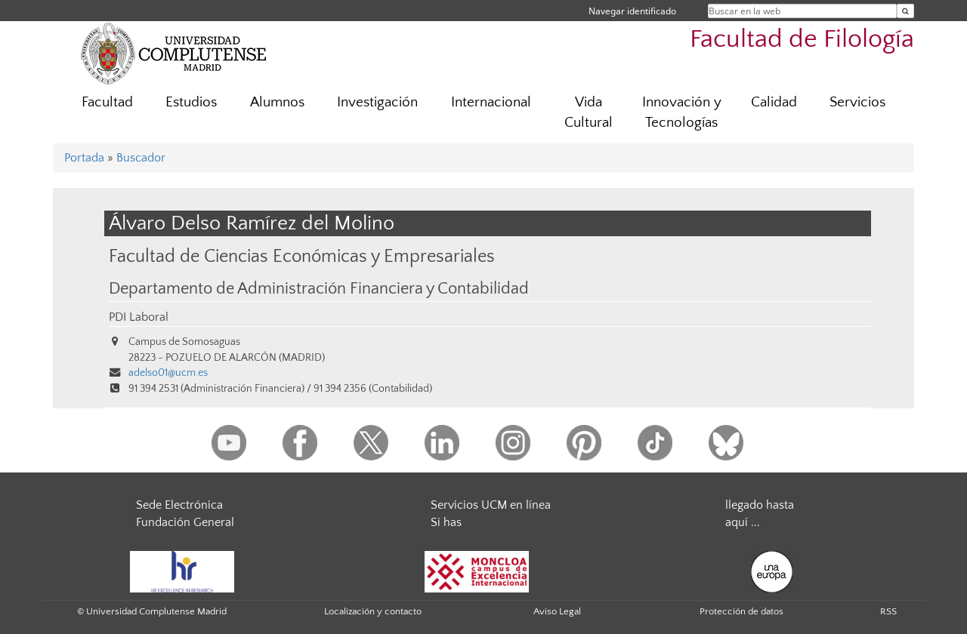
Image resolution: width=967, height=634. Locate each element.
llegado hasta (759, 505)
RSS (888, 611)
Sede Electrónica (179, 505)
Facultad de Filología (802, 40)
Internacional (491, 102)
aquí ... (742, 522)
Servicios (857, 102)
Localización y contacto (373, 611)
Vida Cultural (588, 112)
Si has (446, 522)
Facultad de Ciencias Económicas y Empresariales (302, 256)
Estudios (191, 102)
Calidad (774, 102)
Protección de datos (741, 611)
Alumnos (277, 102)
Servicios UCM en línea (491, 505)
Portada (84, 158)
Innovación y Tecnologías (681, 112)
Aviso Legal (557, 611)
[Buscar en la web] (905, 11)
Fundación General (185, 522)
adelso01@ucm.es (168, 373)
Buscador (140, 158)
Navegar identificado (632, 11)
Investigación (377, 102)
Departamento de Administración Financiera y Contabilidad (319, 289)
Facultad (107, 102)
